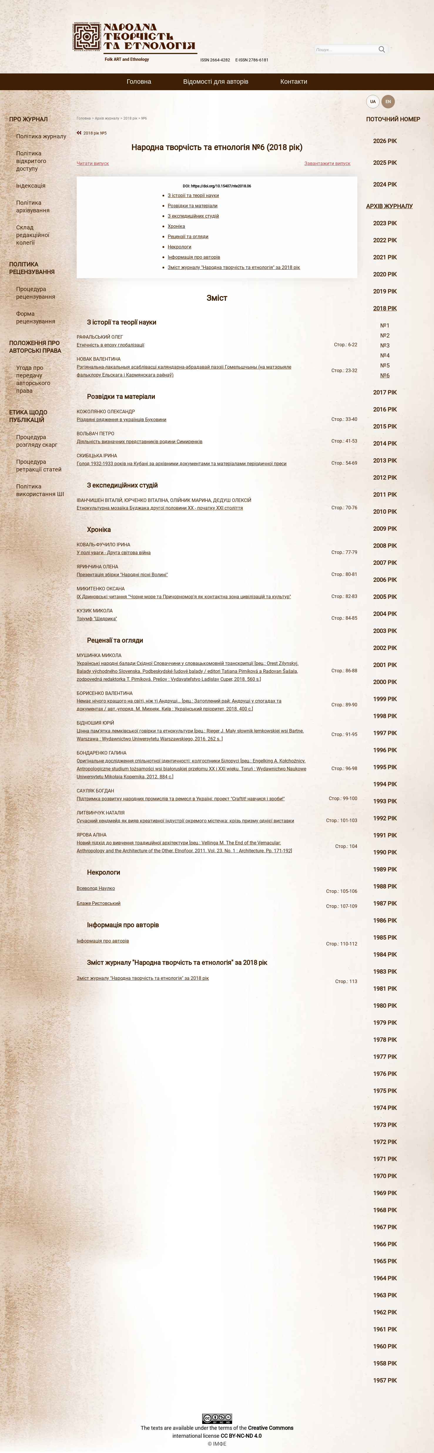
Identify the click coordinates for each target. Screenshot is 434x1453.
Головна (139, 81)
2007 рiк (385, 562)
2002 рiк (385, 647)
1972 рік (385, 1141)
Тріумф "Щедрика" (97, 618)
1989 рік (385, 869)
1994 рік (385, 784)
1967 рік (385, 1227)
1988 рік (385, 886)
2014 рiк (385, 443)
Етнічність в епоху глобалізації (110, 345)
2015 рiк (385, 426)
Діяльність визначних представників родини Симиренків (139, 441)
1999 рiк (385, 699)
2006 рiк (385, 579)
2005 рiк (385, 596)
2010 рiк (385, 511)
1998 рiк (385, 716)
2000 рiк (385, 682)
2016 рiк (385, 409)
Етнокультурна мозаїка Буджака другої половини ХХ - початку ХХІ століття (160, 508)
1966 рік (385, 1244)
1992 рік (385, 818)
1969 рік (385, 1193)
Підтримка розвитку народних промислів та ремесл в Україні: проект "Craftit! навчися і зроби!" (181, 799)
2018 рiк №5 (95, 133)
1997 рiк (385, 733)
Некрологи (179, 247)
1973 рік (385, 1124)
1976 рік (385, 1073)
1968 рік (385, 1210)
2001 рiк (385, 664)
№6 (385, 375)
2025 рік (385, 162)
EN (388, 101)
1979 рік (385, 1022)
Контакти (293, 81)
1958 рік (385, 1363)
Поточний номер (393, 119)
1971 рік (385, 1159)
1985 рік (385, 937)
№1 (385, 325)
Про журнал (28, 119)
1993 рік (385, 801)
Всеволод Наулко (96, 888)
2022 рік (385, 240)
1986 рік (385, 920)
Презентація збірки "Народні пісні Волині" (122, 574)
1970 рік (385, 1176)
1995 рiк (385, 767)
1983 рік (385, 971)
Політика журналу (41, 136)
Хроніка (176, 226)
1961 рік (385, 1329)
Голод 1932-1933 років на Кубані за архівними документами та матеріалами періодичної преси (181, 463)
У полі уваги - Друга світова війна (114, 552)
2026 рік (385, 141)
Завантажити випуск (327, 163)
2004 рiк (385, 613)
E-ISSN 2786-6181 (252, 60)
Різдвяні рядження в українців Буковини (121, 419)
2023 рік (385, 223)
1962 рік (385, 1312)
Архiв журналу (389, 206)
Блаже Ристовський (98, 903)
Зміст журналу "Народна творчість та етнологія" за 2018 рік (234, 267)
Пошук (385, 49)
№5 (385, 365)
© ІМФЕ (217, 1444)
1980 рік (385, 1005)
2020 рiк (385, 274)
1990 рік (385, 852)
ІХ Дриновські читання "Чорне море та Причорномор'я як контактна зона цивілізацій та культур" (184, 596)
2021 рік (385, 257)
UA (373, 101)
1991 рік (385, 835)
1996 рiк (385, 750)
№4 (385, 355)
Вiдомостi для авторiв (216, 81)
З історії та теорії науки (193, 195)
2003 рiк (385, 630)
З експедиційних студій (193, 216)
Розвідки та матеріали (192, 206)
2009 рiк (385, 528)
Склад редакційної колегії (32, 235)
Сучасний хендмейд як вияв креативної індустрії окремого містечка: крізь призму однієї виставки (185, 821)
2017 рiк (385, 392)
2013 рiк (385, 460)
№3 (385, 345)
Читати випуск (93, 163)
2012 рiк (385, 477)
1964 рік (385, 1278)
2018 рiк (385, 308)
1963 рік (385, 1295)
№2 (385, 335)
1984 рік (385, 954)
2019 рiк (385, 291)
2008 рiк (385, 545)
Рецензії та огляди (188, 236)
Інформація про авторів (194, 257)
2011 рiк (385, 494)
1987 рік (385, 903)
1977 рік (385, 1056)
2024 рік (385, 184)
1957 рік (385, 1380)
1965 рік (385, 1261)
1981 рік (385, 988)
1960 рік (385, 1346)
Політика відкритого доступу (31, 161)
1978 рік (385, 1039)
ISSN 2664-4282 (215, 60)
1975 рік (385, 1090)
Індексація (31, 185)
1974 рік (385, 1107)
